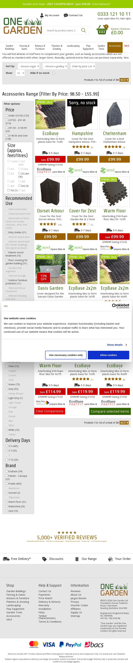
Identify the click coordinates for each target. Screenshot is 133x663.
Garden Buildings (9, 47)
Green (13, 384)
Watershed (15, 506)
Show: (9, 72)
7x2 (12, 190)
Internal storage (16, 275)
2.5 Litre (21, 163)
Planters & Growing (57, 47)
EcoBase (14, 471)
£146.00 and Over (17, 137)
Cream (11, 375)
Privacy (75, 601)
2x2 (10, 181)
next (124, 80)
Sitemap (75, 615)
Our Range (89, 559)
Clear (12, 366)
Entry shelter (16, 232)
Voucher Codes (79, 605)
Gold (9, 379)
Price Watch (45, 598)
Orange (11, 407)
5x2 (23, 185)
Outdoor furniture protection (16, 282)
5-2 (10, 173)
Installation (45, 608)
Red (9, 420)
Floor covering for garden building (17, 262)
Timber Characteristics (47, 617)
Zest (12, 511)
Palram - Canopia (16, 477)
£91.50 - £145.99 (16, 129)
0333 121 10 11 (114, 14)
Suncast (13, 492)
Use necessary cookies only (66, 355)
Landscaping (73, 45)
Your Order (123, 559)
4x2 (10, 185)
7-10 (12, 459)
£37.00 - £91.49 (15, 121)
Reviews (76, 591)
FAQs (42, 612)
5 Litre (23, 169)
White (12, 429)
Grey (12, 388)
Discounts (56, 559)
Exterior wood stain (17, 236)
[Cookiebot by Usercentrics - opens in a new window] (114, 306)
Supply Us (76, 612)
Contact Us (76, 15)
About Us (76, 594)
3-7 (11, 450)
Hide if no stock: (40, 72)
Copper (11, 370)
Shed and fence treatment (15, 289)
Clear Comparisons (49, 411)
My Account (52, 15)
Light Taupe (13, 402)
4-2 (10, 169)
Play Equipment (88, 47)
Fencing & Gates (24, 47)
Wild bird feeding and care (16, 297)
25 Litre (23, 175)
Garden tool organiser (13, 269)
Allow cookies (108, 355)
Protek (14, 483)
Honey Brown (14, 393)
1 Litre (12, 161)
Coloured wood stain (18, 213)
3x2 (21, 181)
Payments (44, 594)
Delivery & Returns (50, 601)
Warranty (44, 605)
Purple (10, 416)
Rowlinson (12, 488)
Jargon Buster (79, 598)
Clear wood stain (16, 209)
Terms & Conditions (50, 621)
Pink (9, 411)
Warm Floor (16, 501)
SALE (126, 45)
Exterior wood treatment (14, 254)
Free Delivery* (21, 559)
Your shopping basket (101, 29)
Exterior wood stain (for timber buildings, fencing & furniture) (17, 244)
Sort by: (10, 66)
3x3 (21, 190)
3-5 (12, 446)
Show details (115, 344)
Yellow (10, 434)
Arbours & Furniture (40, 47)
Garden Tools (101, 47)
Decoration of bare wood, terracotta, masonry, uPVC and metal (17, 223)
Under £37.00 (17, 115)
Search (83, 30)
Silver (10, 425)
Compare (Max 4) (56, 171)
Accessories (115, 45)
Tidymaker (13, 497)
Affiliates (76, 608)
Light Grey (14, 398)
